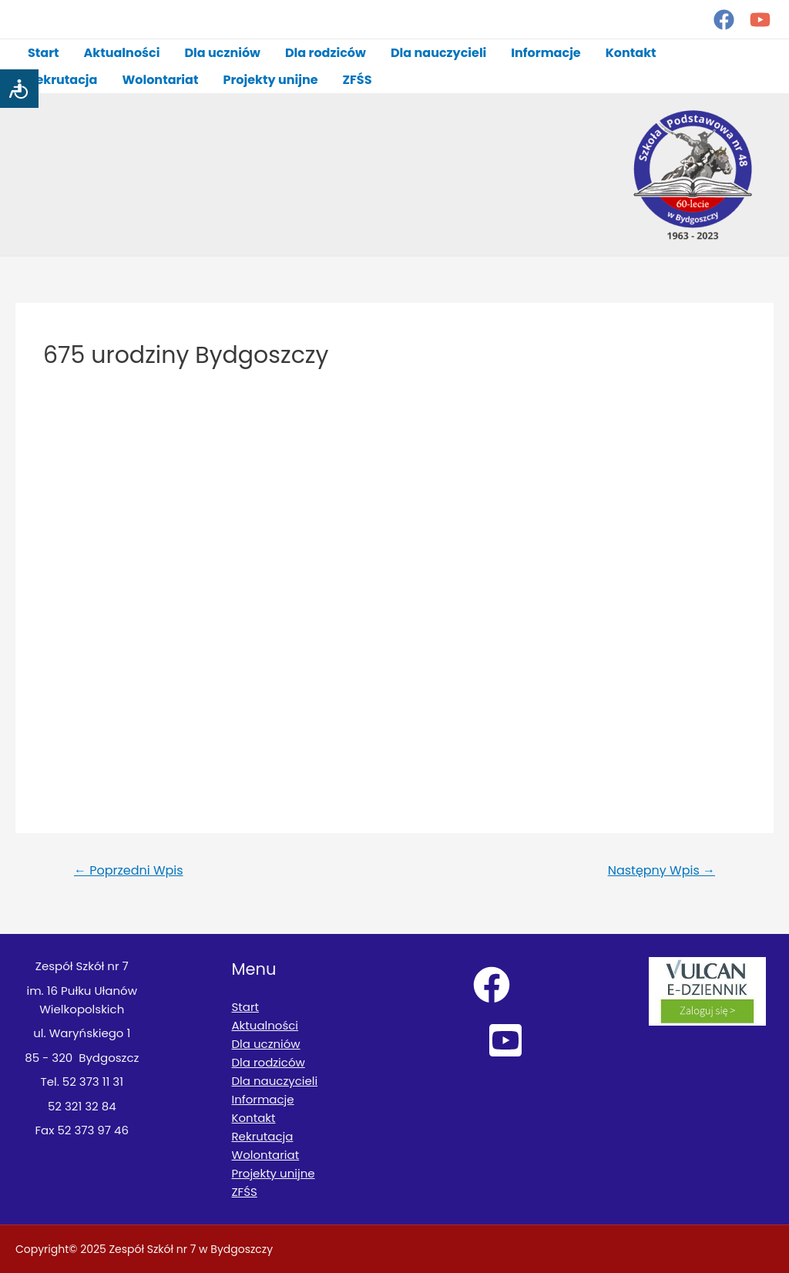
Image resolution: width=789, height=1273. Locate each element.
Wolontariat (160, 80)
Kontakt (631, 53)
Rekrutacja (62, 80)
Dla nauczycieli (438, 53)
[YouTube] (760, 19)
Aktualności (122, 53)
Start (43, 53)
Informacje (545, 53)
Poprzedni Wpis (128, 870)
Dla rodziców (325, 53)
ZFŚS (357, 80)
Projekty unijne (270, 80)
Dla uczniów (222, 53)
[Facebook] (723, 19)
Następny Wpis (661, 870)
